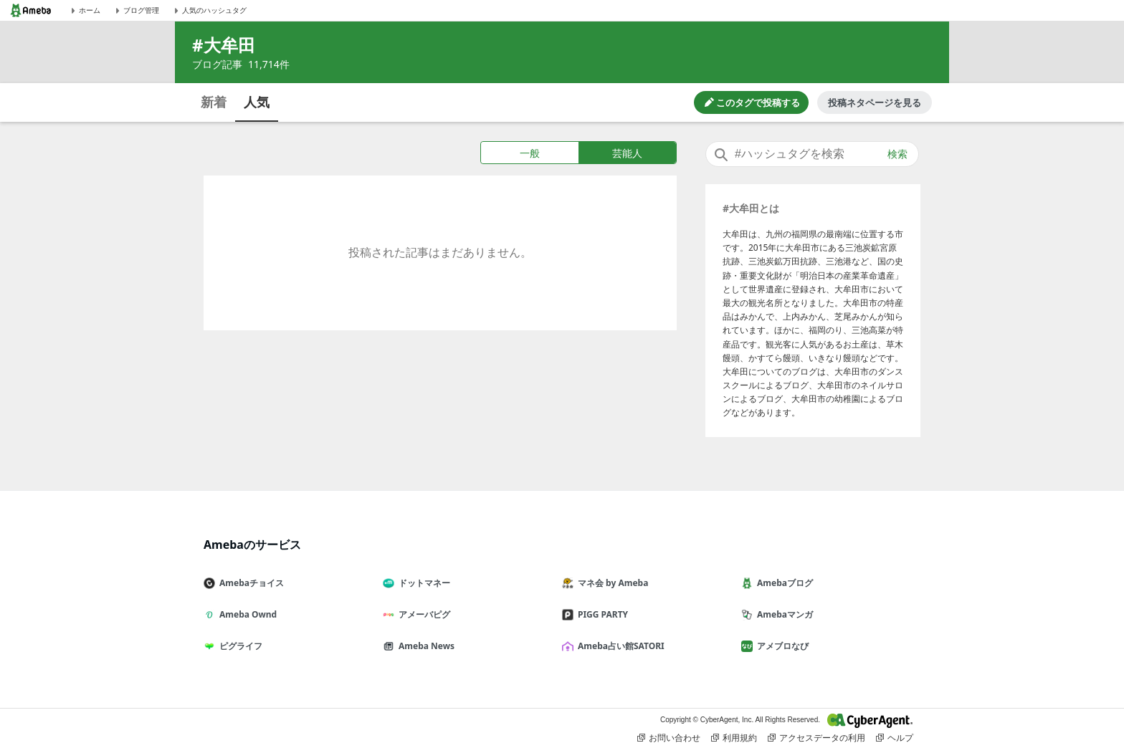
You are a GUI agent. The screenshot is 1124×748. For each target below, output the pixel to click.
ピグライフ (239, 646)
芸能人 (627, 153)
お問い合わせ (668, 738)
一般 (530, 153)
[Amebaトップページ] (31, 10)
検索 (897, 154)
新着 (214, 101)
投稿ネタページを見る (874, 102)
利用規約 (734, 738)
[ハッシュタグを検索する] (812, 154)
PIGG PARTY (600, 614)
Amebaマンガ (782, 614)
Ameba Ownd (246, 614)
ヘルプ (894, 738)
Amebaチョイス (249, 583)
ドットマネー (422, 583)
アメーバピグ (422, 614)
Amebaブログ (782, 583)
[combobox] (812, 154)
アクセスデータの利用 (816, 738)
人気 (257, 101)
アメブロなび (780, 646)
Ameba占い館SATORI (619, 646)
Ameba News (424, 646)
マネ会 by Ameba (610, 583)
